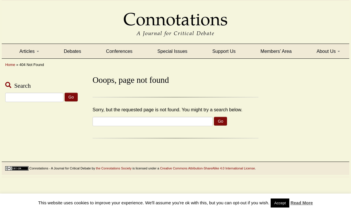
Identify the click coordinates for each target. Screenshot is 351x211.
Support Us (223, 51)
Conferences (119, 51)
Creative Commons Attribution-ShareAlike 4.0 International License (207, 168)
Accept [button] (280, 203)
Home (10, 64)
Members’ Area (276, 51)
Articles (29, 51)
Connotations (175, 15)
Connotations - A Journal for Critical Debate (60, 168)
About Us (328, 51)
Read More (301, 202)
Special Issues (172, 51)
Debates (72, 51)
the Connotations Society (114, 168)
